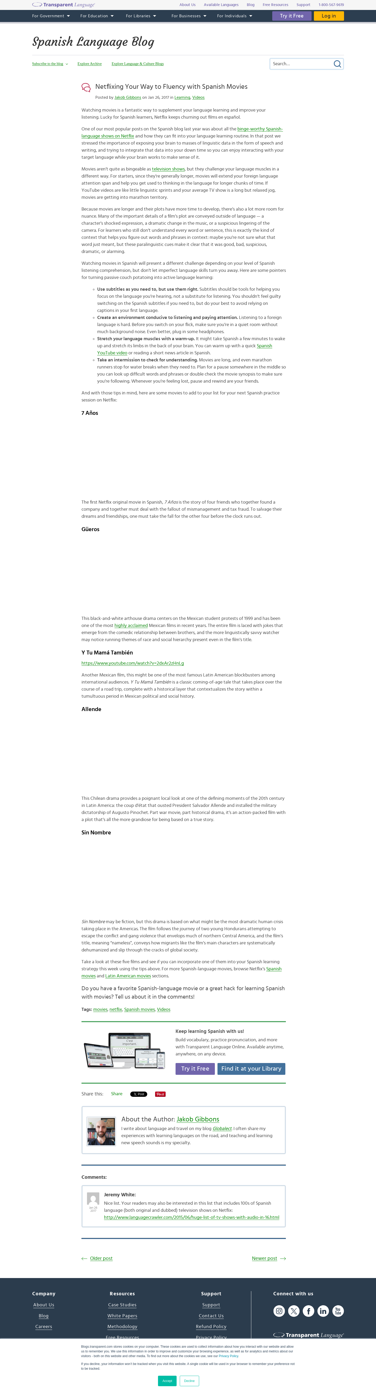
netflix (116, 1009)
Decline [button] (189, 1381)
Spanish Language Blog (93, 41)
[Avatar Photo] (93, 1195)
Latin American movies (128, 976)
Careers (43, 1326)
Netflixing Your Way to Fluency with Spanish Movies (171, 86)
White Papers (122, 1316)
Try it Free (292, 16)
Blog (44, 1316)
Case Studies (122, 1305)
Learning (182, 97)
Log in (329, 16)
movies (100, 1009)
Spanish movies (139, 1009)
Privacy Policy (228, 1356)
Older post (101, 1258)
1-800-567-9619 (331, 5)
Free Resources (122, 1337)
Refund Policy (211, 1326)
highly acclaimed (131, 625)
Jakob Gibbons (128, 97)
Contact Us (211, 1316)
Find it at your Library (251, 1069)
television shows (168, 169)
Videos (198, 97)
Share (116, 1094)
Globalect (222, 1128)
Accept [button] (167, 1381)
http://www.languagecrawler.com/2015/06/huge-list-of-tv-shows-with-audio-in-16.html (191, 1217)
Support (211, 1305)
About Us (43, 1305)
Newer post (264, 1258)
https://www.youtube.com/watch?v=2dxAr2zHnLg (132, 663)
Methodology (122, 1326)
